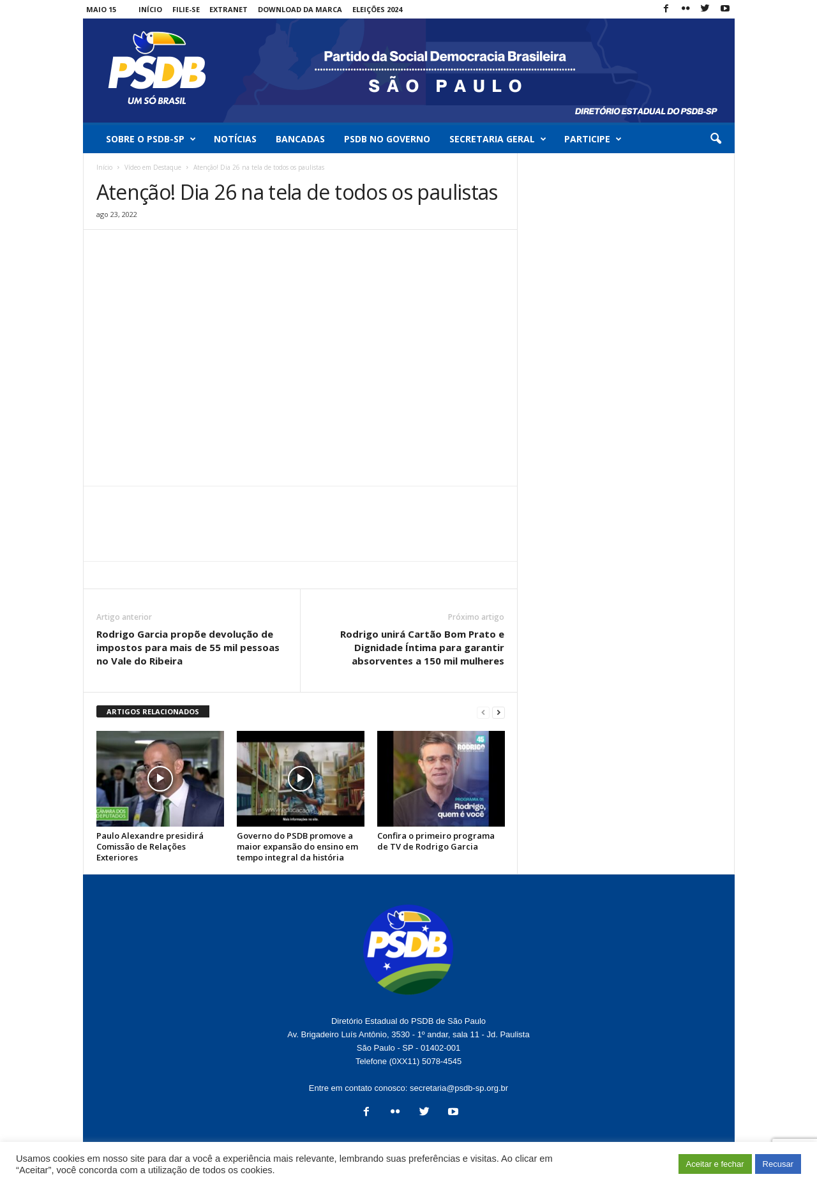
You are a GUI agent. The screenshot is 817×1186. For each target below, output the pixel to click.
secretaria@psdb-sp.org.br (459, 1088)
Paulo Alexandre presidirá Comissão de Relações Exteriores (150, 846)
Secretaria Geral (497, 139)
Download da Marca (300, 9)
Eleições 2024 (377, 9)
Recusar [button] (778, 1164)
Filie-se (186, 9)
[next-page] (498, 712)
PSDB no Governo (387, 139)
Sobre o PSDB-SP (151, 139)
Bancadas (300, 139)
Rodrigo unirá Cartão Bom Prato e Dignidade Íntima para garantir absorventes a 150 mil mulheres (422, 647)
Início (150, 9)
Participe (593, 139)
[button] (715, 139)
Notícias (235, 139)
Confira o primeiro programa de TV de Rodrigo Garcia (436, 841)
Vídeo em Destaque (152, 167)
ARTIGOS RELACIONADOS (153, 711)
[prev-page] (483, 712)
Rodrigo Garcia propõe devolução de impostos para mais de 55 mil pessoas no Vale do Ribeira (188, 647)
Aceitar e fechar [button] (715, 1164)
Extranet (228, 9)
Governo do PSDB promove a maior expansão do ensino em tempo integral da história (297, 846)
